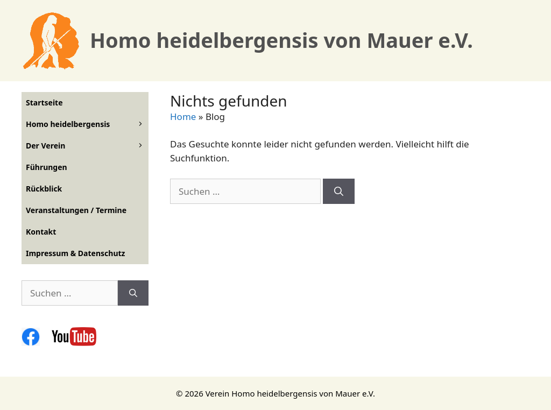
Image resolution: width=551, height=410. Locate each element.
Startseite (44, 102)
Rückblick (44, 188)
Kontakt (41, 232)
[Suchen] (339, 191)
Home (183, 116)
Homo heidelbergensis (87, 124)
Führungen (46, 167)
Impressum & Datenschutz (75, 253)
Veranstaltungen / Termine (76, 210)
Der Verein (87, 146)
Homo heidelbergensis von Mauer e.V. (281, 40)
